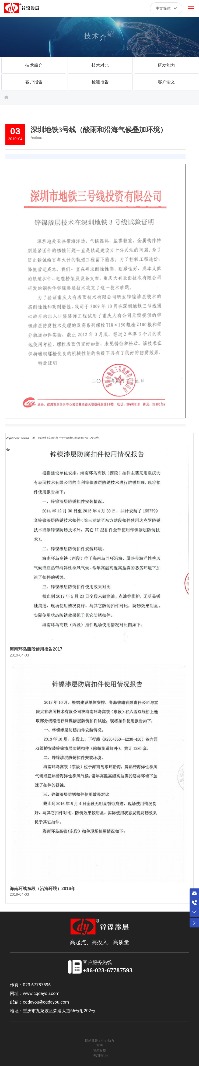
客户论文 (166, 81)
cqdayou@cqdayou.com (46, 1002)
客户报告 (34, 81)
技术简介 (34, 65)
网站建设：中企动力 (99, 1041)
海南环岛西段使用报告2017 (36, 649)
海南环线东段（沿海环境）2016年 (42, 888)
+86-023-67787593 (108, 970)
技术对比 (100, 65)
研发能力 (166, 65)
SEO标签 (99, 1050)
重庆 (99, 1045)
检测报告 (100, 81)
